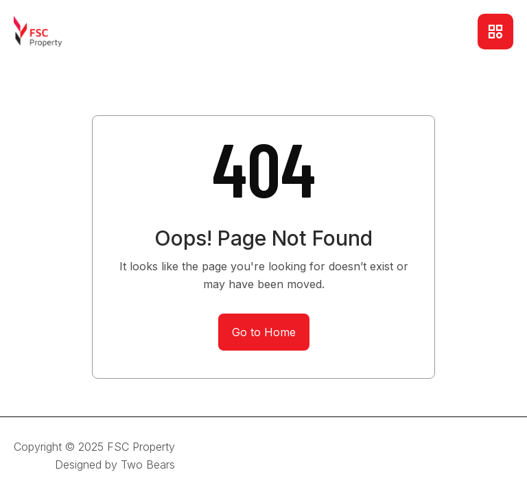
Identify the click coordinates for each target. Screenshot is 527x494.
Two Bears (148, 464)
